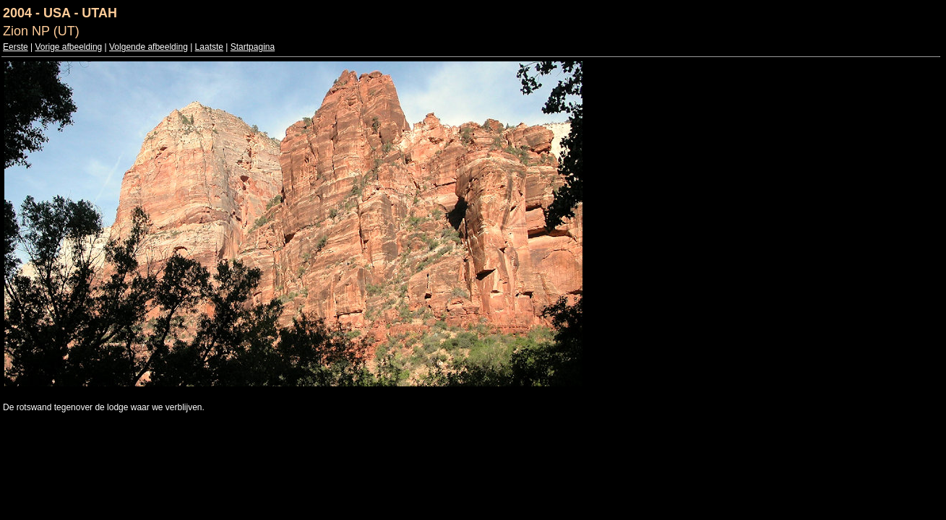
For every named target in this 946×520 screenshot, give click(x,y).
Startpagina (253, 47)
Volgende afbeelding (148, 47)
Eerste (15, 47)
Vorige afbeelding (68, 47)
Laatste (209, 47)
